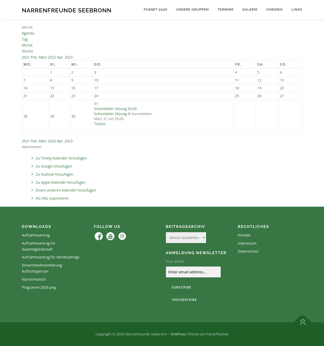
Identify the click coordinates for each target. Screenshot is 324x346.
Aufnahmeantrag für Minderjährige (51, 257)
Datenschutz (248, 251)
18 (237, 88)
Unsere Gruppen (192, 9)
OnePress (178, 334)
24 (96, 95)
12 (259, 80)
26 (259, 95)
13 (282, 80)
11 (237, 80)
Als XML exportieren (52, 198)
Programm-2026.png (39, 287)
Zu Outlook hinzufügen (54, 174)
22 (52, 95)
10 (96, 80)
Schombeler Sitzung (110, 113)
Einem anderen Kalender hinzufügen (66, 190)
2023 (69, 57)
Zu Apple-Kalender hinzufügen (61, 182)
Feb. (35, 57)
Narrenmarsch (34, 279)
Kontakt (244, 235)
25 (237, 95)
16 (73, 88)
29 (52, 116)
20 (282, 88)
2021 (26, 57)
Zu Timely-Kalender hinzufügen (61, 158)
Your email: (175, 261)
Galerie (250, 9)
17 (96, 88)
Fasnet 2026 (155, 9)
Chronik (274, 9)
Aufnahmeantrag (36, 235)
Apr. (60, 57)
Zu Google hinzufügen (54, 166)
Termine (225, 9)
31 (96, 103)
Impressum (247, 243)
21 (25, 95)
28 (25, 116)
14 (25, 88)
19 (259, 88)
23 (73, 95)
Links (296, 9)
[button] (31, 146)
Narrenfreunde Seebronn (67, 10)
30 (73, 116)
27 (282, 95)
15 (52, 88)
